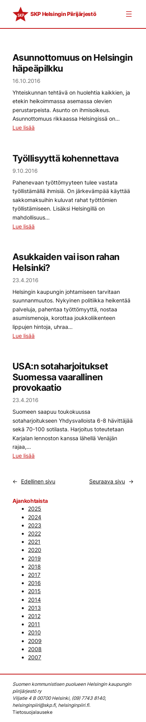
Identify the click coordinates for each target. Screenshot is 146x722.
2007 (34, 657)
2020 (34, 549)
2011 (34, 624)
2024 (34, 517)
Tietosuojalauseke (32, 712)
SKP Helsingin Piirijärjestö (63, 14)
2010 (34, 632)
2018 (34, 566)
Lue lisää (23, 127)
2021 (34, 541)
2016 (34, 583)
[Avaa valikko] (129, 14)
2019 (34, 558)
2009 (35, 641)
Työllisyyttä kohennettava (65, 158)
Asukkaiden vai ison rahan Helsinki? (66, 261)
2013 (34, 607)
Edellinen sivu (33, 481)
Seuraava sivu (111, 481)
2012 (34, 616)
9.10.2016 (25, 170)
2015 (34, 591)
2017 (34, 574)
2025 (34, 508)
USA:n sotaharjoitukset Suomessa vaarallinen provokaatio (60, 377)
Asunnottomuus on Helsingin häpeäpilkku (72, 62)
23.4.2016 (25, 280)
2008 (35, 649)
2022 (34, 533)
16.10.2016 (26, 80)
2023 (34, 525)
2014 (34, 599)
